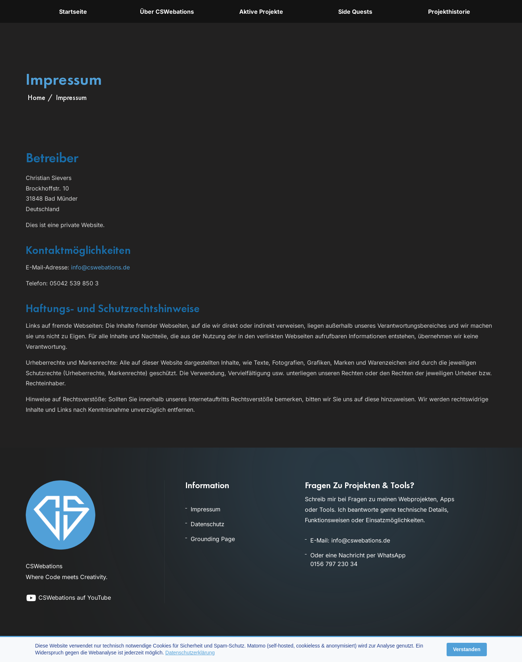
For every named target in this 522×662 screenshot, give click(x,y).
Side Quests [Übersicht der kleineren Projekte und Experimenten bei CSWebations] (355, 11)
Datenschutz (207, 524)
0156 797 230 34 (333, 563)
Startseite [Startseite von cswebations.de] (73, 11)
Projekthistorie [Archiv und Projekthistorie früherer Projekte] (449, 11)
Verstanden (466, 649)
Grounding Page (213, 538)
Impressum (205, 509)
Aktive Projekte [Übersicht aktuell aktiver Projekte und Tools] (261, 11)
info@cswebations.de (100, 267)
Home (36, 97)
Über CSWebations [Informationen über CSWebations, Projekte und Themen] (167, 11)
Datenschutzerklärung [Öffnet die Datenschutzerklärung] (190, 652)
